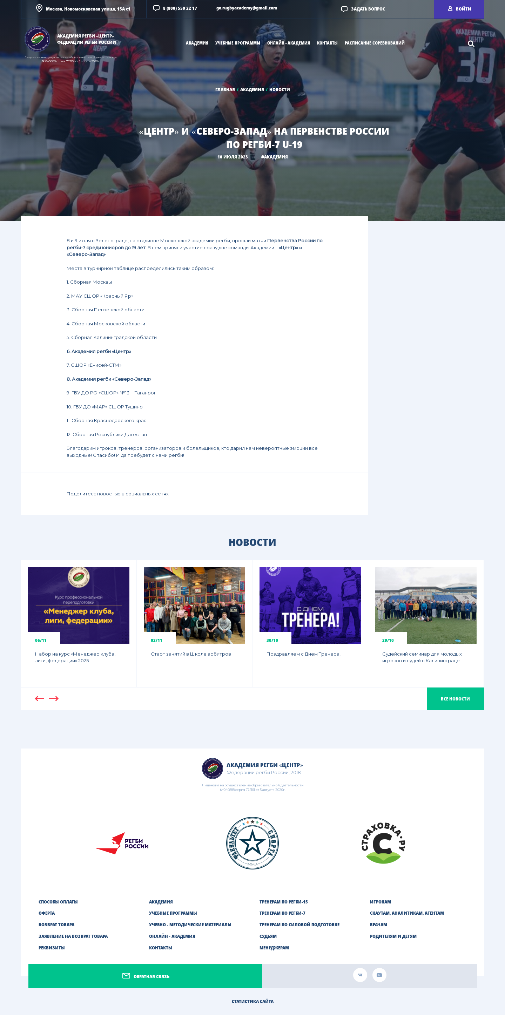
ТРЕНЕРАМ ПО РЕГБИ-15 (284, 903)
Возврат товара (56, 926)
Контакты (327, 43)
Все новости (455, 700)
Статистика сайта (253, 1002)
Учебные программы (173, 914)
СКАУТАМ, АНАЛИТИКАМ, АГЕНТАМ (407, 914)
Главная (225, 90)
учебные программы (237, 43)
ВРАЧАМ (378, 926)
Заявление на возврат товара (73, 937)
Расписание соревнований (375, 43)
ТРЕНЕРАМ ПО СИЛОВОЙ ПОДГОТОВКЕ (299, 926)
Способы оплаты (58, 903)
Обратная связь (151, 978)
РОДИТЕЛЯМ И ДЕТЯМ (393, 937)
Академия (252, 90)
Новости (279, 90)
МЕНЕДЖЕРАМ (274, 949)
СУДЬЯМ (268, 937)
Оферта (47, 914)
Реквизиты (52, 949)
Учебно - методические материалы (190, 926)
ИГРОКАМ (380, 903)
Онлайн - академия (172, 937)
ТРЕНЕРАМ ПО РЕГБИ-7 (282, 914)
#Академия (274, 157)
